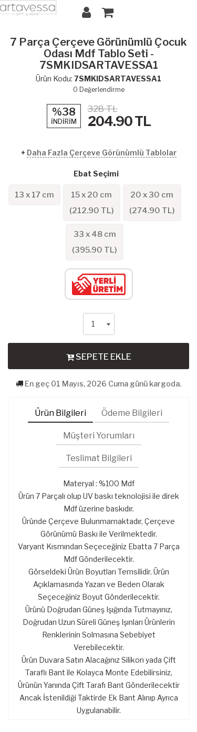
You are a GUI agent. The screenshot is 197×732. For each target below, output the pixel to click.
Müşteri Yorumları (98, 436)
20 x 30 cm (152, 202)
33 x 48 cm (94, 242)
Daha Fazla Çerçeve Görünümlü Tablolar (102, 152)
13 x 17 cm (34, 195)
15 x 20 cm (91, 202)
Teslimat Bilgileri (99, 458)
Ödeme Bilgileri (131, 413)
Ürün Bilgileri (60, 413)
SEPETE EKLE (98, 356)
